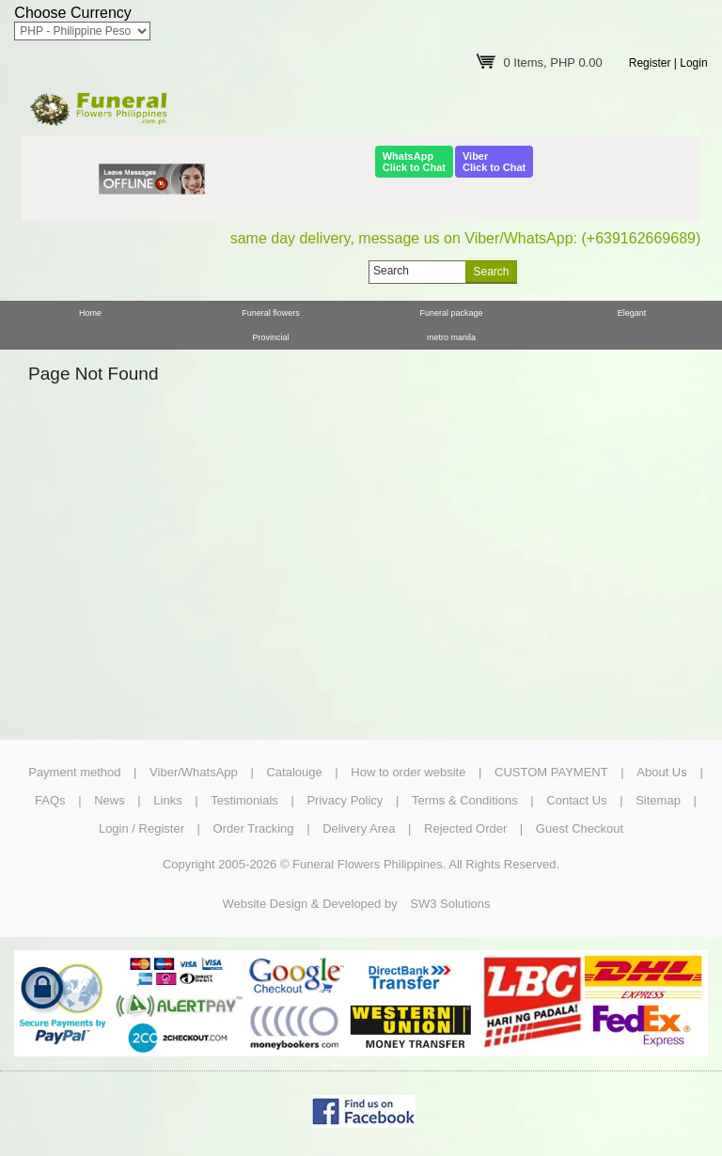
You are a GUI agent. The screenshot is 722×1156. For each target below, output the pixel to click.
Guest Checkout (579, 828)
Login (693, 63)
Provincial (270, 337)
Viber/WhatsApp (193, 772)
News (109, 800)
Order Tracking (253, 828)
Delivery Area (358, 828)
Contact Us (576, 800)
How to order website (408, 772)
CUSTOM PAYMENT (551, 772)
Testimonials (244, 800)
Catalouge (294, 772)
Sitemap (658, 800)
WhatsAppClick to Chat (414, 161)
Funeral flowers (271, 313)
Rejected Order (465, 828)
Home (90, 313)
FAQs (50, 800)
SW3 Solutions (450, 904)
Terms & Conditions (465, 800)
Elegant (632, 313)
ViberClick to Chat (494, 161)
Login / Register (141, 828)
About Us (661, 772)
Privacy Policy (344, 800)
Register (650, 63)
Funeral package (450, 313)
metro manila (451, 337)
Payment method (74, 772)
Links (167, 800)
